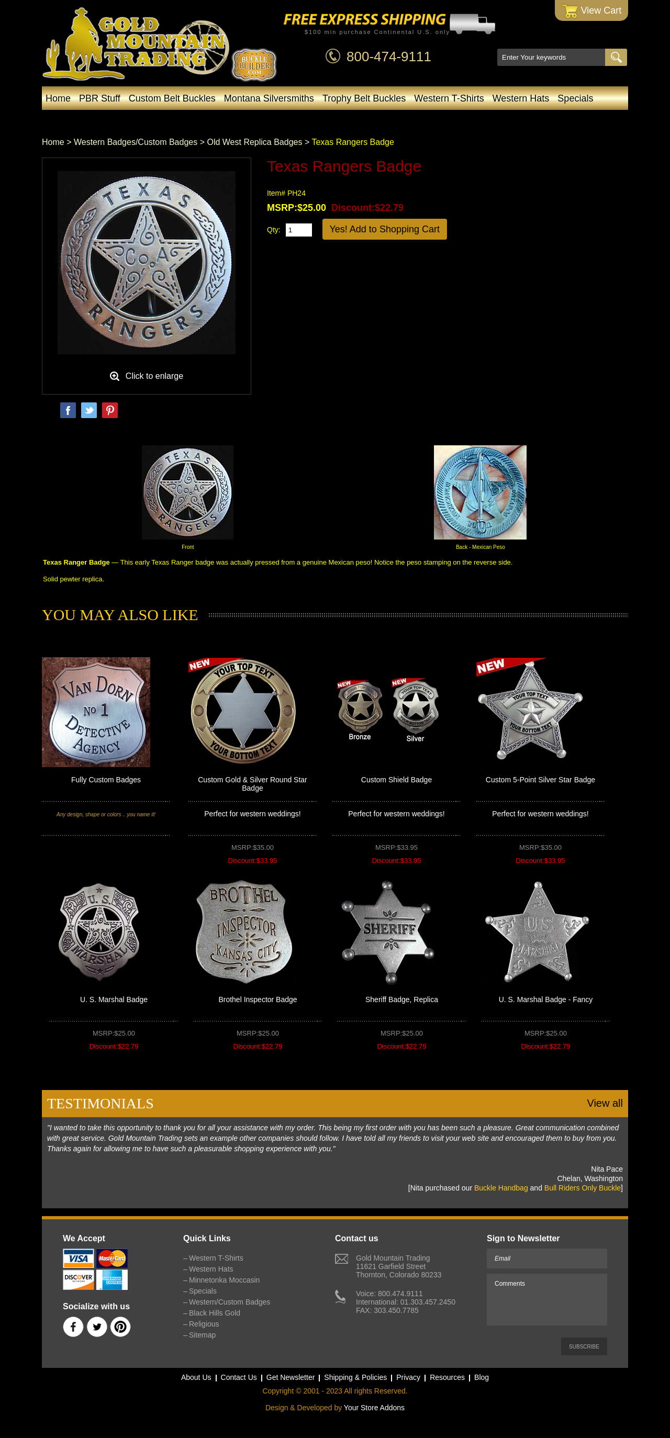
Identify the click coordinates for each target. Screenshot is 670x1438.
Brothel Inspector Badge (257, 999)
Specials (575, 98)
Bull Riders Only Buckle (582, 1188)
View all (605, 1103)
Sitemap (202, 1335)
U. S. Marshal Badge (114, 999)
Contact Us (239, 1377)
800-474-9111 (389, 56)
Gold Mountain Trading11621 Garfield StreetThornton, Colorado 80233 (398, 1266)
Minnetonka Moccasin (215, 119)
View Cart (592, 11)
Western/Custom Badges (330, 119)
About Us (196, 1377)
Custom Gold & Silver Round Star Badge (252, 784)
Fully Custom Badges (106, 780)
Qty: (274, 230)
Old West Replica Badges (254, 142)
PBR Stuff (99, 98)
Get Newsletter (290, 1377)
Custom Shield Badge (396, 780)
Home (58, 98)
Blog (494, 119)
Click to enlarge (154, 376)
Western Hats (521, 98)
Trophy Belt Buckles (364, 98)
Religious (204, 1324)
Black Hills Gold (434, 119)
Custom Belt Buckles (172, 98)
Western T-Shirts (449, 98)
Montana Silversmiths (269, 98)
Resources (447, 1377)
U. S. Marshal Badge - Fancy (546, 999)
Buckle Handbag (501, 1188)
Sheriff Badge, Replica (401, 999)
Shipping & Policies (355, 1377)
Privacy (408, 1377)
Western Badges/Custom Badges (135, 142)
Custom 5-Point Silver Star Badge (540, 780)
